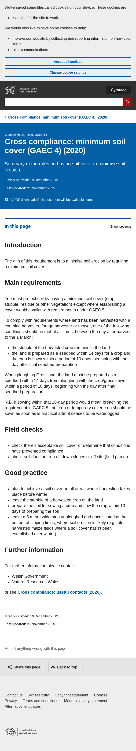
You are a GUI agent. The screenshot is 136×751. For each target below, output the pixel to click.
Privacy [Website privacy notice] (11, 701)
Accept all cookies (68, 62)
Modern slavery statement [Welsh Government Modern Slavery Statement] (85, 701)
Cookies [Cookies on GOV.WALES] (101, 695)
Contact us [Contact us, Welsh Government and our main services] (13, 695)
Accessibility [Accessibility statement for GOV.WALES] (38, 695)
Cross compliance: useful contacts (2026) (59, 592)
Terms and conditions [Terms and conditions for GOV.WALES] (40, 701)
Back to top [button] (67, 667)
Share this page (27, 667)
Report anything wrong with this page (35, 649)
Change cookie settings (68, 72)
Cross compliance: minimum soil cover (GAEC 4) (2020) (57, 117)
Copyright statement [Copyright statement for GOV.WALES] (71, 695)
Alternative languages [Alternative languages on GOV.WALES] (23, 706)
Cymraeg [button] (119, 90)
